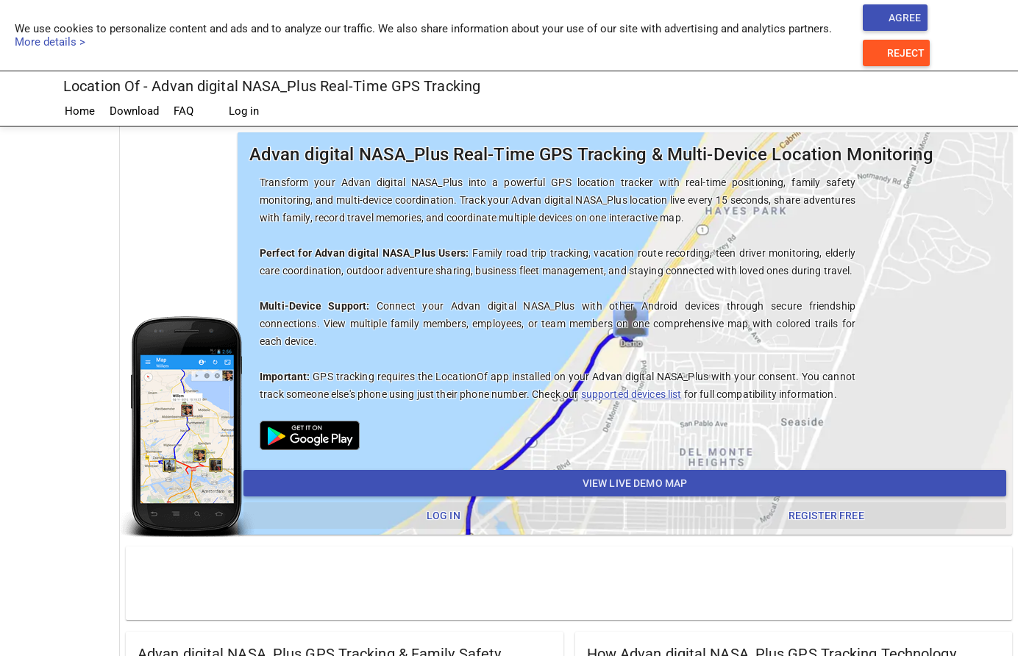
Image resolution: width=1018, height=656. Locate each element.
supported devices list (631, 394)
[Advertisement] (569, 582)
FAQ (183, 111)
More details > (50, 42)
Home (80, 111)
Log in (233, 112)
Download (134, 111)
